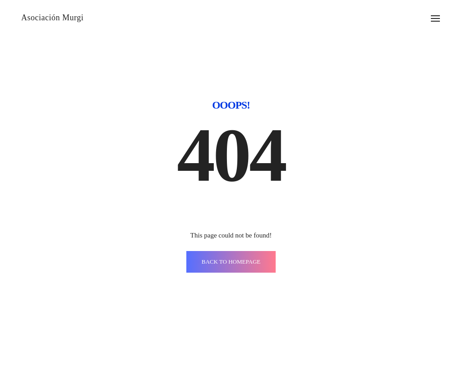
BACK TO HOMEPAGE (231, 261)
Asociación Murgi (52, 17)
